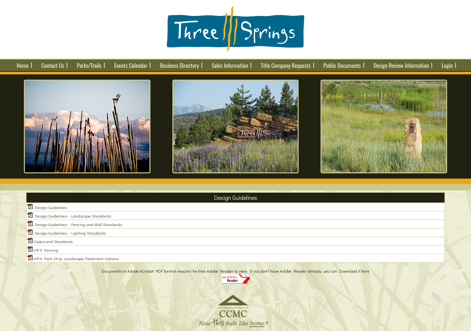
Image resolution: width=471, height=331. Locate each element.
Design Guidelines (51, 207)
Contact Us (52, 65)
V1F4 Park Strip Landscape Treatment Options (76, 258)
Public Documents (342, 65)
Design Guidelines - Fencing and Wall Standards (78, 224)
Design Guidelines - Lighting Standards (70, 233)
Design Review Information (401, 65)
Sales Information (230, 65)
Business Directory (179, 65)
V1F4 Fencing (46, 250)
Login (447, 65)
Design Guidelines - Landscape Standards (73, 216)
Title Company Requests (285, 65)
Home (23, 65)
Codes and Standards (53, 241)
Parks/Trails (89, 65)
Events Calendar (130, 65)
